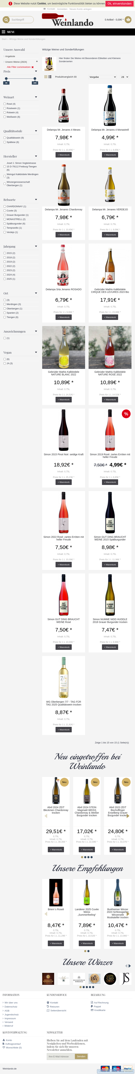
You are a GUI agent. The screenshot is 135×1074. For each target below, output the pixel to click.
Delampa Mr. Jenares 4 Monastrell (110, 129)
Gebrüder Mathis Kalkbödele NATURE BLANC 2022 (63, 373)
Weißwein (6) (12, 117)
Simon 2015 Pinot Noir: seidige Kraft (63, 454)
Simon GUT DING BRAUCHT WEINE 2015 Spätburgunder (110, 538)
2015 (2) (9, 253)
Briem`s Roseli (56, 909)
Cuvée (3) (10, 210)
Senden (81, 1056)
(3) (6, 300)
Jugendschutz (11, 1014)
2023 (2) (9, 270)
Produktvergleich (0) (66, 76)
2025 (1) (9, 279)
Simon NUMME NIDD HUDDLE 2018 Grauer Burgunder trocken (110, 620)
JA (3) (8, 363)
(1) (6, 338)
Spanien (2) (11, 312)
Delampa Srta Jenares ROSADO (64, 289)
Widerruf (8, 1025)
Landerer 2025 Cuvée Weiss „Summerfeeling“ (87, 912)
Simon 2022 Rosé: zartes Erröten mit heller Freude (63, 538)
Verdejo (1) (11, 232)
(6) (6, 359)
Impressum (9, 1018)
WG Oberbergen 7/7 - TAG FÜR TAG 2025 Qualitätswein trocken (63, 703)
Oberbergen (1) (13, 308)
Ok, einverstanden (119, 3)
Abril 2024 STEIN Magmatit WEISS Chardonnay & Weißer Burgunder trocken (87, 811)
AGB (6, 1010)
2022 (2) (9, 266)
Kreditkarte (98, 1010)
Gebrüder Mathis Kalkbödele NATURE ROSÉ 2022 (110, 373)
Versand (8, 1022)
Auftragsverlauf (12, 1044)
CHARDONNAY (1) (15, 206)
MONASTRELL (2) (14, 219)
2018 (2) (9, 257)
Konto (7, 1040)
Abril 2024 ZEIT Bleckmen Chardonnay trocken (55, 810)
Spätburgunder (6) (14, 223)
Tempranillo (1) (13, 227)
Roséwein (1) (12, 108)
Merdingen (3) (12, 304)
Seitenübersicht (56, 1010)
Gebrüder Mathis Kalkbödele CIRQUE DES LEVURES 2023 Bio (110, 290)
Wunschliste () (12, 1047)
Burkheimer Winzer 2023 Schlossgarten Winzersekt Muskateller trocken (118, 913)
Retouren (53, 1006)
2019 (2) (9, 261)
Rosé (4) (9, 104)
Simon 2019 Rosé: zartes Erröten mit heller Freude (110, 455)
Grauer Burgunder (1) (16, 215)
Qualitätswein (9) (14, 137)
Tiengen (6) (11, 317)
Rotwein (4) (11, 112)
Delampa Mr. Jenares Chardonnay (63, 209)
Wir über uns (10, 1002)
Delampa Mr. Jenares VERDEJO (110, 209)
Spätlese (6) (11, 142)
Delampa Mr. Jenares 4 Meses (63, 129)
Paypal (96, 1006)
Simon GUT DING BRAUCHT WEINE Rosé (63, 620)
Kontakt (52, 1002)
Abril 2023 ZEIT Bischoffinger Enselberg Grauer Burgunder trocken (118, 811)
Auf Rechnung (99, 1002)
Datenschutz (10, 1006)
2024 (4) (9, 274)
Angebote (10, 56)
